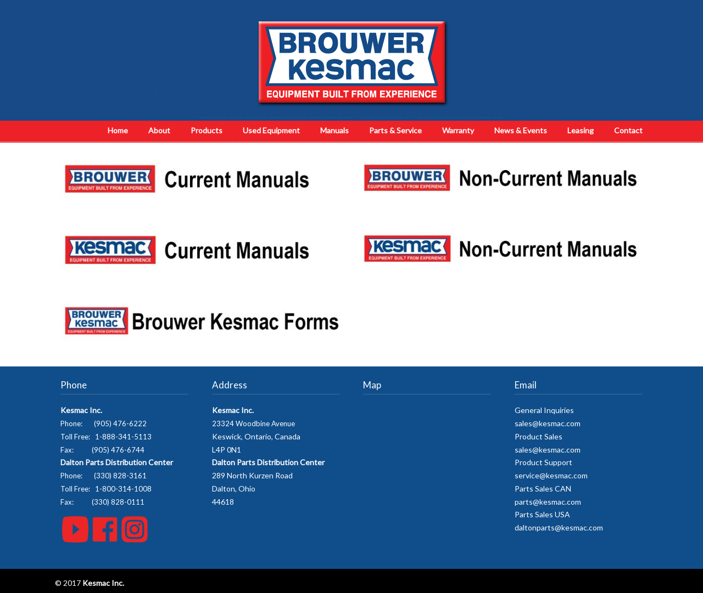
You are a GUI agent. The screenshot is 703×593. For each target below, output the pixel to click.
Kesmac (352, 63)
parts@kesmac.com (548, 501)
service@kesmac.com (551, 475)
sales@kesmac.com (548, 423)
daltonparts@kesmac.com (559, 527)
